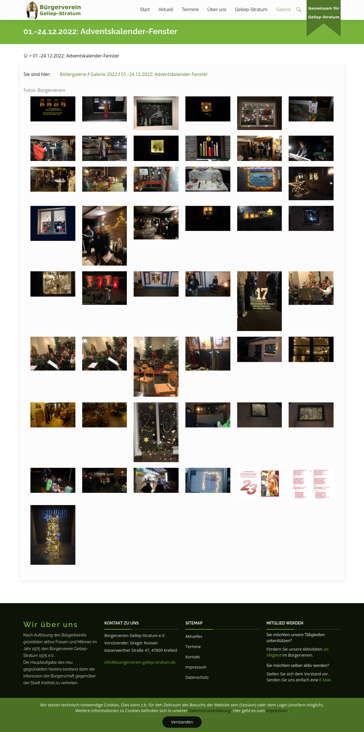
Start (145, 9)
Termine (190, 9)
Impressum (195, 667)
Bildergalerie (73, 74)
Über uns (216, 9)
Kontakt (192, 656)
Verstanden (182, 722)
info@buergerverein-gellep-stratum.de (139, 662)
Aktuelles (193, 636)
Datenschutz (196, 677)
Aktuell (165, 9)
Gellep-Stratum (251, 9)
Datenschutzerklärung (210, 710)
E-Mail (325, 680)
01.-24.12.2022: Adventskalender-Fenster (164, 74)
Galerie (283, 9)
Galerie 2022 (103, 74)
